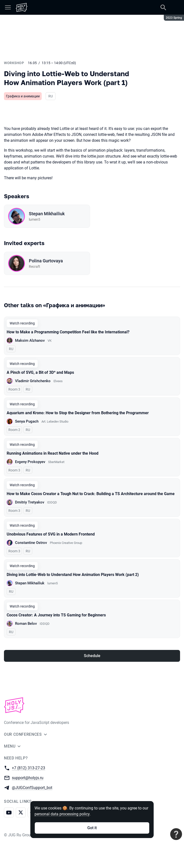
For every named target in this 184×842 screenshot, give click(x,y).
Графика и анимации (23, 96)
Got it (92, 827)
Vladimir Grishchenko (33, 381)
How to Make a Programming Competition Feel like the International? (68, 332)
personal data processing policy (62, 814)
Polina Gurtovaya (46, 260)
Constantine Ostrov (31, 543)
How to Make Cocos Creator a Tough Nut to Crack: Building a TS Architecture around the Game (91, 493)
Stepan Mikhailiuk (47, 213)
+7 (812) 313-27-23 (28, 767)
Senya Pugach (26, 421)
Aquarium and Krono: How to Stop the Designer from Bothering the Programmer (78, 413)
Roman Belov (26, 624)
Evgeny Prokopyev (30, 462)
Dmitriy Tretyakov (29, 502)
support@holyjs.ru (27, 777)
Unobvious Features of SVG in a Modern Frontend (51, 534)
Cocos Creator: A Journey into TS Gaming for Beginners (56, 615)
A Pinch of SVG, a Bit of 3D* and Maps (40, 372)
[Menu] (8, 7)
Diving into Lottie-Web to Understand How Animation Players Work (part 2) (73, 574)
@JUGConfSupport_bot (32, 787)
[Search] (163, 7)
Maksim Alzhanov (30, 340)
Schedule (92, 655)
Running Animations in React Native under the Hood (52, 453)
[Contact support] (176, 834)
